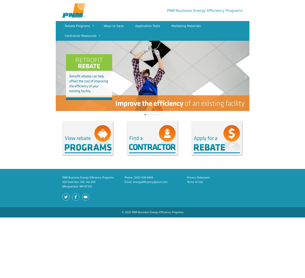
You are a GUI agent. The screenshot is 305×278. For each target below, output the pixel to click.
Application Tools (147, 26)
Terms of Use (195, 182)
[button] (59, 77)
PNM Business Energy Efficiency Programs (205, 11)
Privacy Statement (198, 177)
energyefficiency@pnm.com (150, 182)
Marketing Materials (186, 26)
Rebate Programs (81, 26)
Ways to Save (114, 26)
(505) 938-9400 (143, 177)
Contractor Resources (85, 36)
